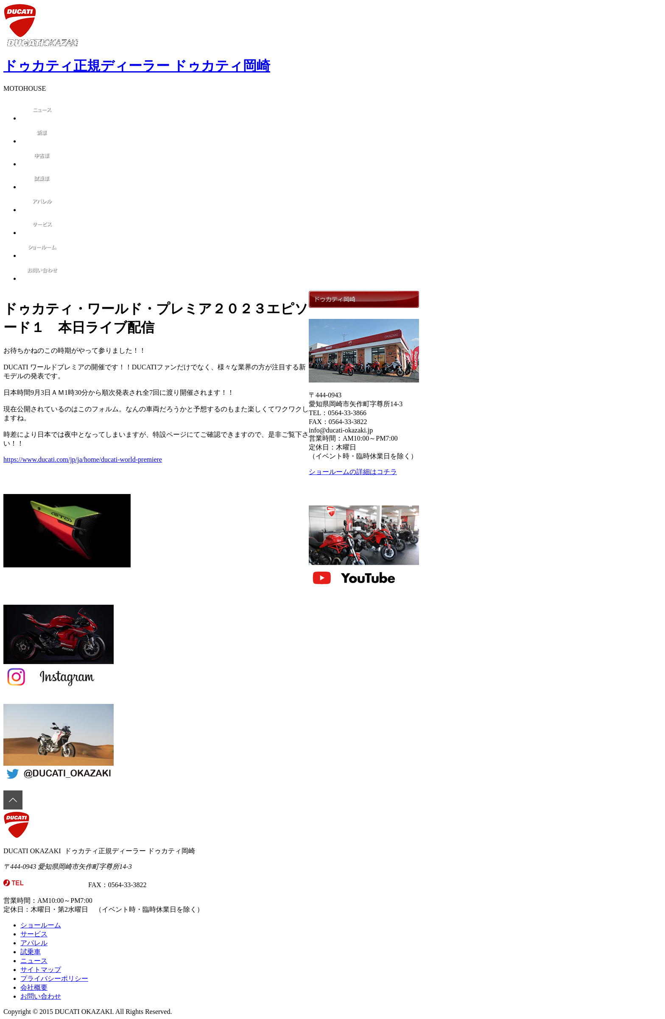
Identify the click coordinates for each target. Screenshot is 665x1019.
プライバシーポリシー (54, 978)
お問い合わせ (40, 996)
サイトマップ (40, 969)
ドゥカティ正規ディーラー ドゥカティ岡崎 (136, 65)
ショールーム (40, 925)
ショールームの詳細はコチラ (353, 471)
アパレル (34, 942)
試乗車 (30, 951)
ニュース (34, 960)
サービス (34, 934)
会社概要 (34, 987)
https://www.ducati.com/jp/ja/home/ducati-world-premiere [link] (82, 459)
